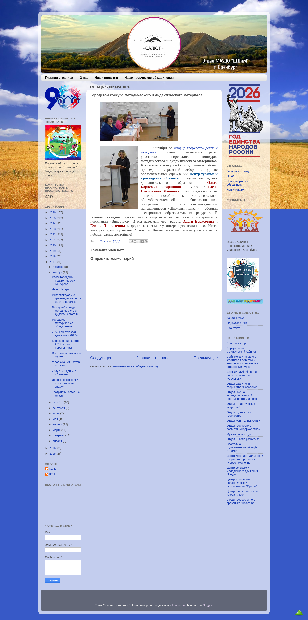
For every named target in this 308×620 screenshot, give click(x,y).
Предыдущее (206, 358)
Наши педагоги (106, 77)
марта (57, 430)
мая (56, 419)
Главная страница (59, 77)
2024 (52, 223)
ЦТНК (52, 474)
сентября (59, 408)
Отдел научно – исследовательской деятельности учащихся (242, 395)
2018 (52, 256)
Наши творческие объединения (149, 77)
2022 (52, 234)
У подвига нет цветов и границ (66, 363)
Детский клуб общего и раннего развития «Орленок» (242, 375)
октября (58, 402)
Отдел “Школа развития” (243, 439)
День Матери (60, 289)
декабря (58, 266)
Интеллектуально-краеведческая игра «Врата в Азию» (66, 298)
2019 (52, 251)
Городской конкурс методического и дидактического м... (66, 311)
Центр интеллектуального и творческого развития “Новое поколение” (245, 459)
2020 (52, 245)
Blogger (207, 605)
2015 (52, 453)
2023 (52, 229)
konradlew (178, 605)
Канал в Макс (235, 318)
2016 (52, 448)
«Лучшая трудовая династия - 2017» (65, 333)
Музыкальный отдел (240, 434)
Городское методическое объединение (62, 323)
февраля (59, 435)
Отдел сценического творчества (240, 414)
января (58, 441)
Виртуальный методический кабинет (241, 350)
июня (56, 413)
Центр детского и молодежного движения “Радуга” (242, 471)
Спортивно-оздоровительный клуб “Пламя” (242, 447)
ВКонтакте (233, 328)
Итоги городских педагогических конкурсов (63, 281)
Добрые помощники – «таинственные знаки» (66, 383)
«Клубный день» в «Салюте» (64, 372)
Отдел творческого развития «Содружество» (243, 427)
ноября (58, 272)
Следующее (101, 358)
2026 (52, 212)
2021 (52, 240)
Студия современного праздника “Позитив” (241, 501)
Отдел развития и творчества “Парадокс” (242, 385)
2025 (52, 218)
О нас (84, 77)
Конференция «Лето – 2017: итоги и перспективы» (66, 344)
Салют (53, 468)
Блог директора (237, 343)
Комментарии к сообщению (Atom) (135, 366)
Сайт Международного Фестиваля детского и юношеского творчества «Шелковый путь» (242, 361)
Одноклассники (237, 323)
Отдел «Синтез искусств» (243, 420)
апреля (58, 424)
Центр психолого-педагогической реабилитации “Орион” (242, 483)
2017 (52, 262)
